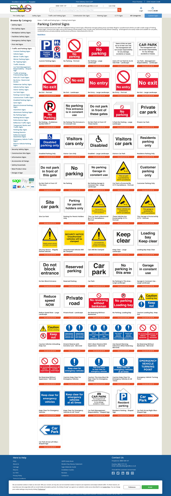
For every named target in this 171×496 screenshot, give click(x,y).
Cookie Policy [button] (106, 487)
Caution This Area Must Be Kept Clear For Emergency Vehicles (98, 379)
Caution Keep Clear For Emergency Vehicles (72, 378)
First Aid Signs (17, 44)
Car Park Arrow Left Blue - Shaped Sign (49, 443)
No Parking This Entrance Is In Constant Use (74, 123)
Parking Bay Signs (20, 130)
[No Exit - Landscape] (74, 83)
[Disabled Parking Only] (50, 144)
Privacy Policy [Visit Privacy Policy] (17, 476)
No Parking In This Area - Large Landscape (122, 282)
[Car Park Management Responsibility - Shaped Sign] (99, 402)
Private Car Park (143, 122)
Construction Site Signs (21, 153)
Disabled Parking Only (47, 153)
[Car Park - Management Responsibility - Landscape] (148, 53)
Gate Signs (17, 103)
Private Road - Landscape (73, 312)
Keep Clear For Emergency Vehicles (49, 411)
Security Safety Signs (20, 149)
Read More (41, 34)
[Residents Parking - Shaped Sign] (123, 402)
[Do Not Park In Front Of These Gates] (99, 114)
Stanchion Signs (19, 110)
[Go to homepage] (23, 8)
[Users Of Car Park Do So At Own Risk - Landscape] (123, 53)
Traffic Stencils (19, 64)
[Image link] (128, 473)
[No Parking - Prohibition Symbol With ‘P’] (50, 114)
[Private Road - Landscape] (74, 304)
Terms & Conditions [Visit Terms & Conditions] (19, 478)
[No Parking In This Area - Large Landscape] (123, 273)
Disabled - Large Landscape (98, 153)
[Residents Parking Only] (148, 144)
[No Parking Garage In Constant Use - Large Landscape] (99, 176)
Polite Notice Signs (20, 120)
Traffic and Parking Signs (22, 48)
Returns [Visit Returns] (15, 470)
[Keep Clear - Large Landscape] (123, 241)
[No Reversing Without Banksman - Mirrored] (148, 336)
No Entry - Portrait (120, 92)
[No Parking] (74, 176)
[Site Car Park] (50, 209)
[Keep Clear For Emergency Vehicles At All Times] (74, 402)
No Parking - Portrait (71, 61)
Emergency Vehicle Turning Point (147, 378)
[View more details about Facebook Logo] (114, 473)
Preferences (132, 487)
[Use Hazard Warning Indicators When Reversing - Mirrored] (123, 336)
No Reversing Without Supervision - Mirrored (47, 378)
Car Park (91, 281)
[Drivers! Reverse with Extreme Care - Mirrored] (74, 336)
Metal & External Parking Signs (22, 106)
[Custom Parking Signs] (50, 53)
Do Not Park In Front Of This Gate (48, 184)
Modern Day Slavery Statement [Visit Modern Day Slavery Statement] (72, 464)
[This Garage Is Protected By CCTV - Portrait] (148, 209)
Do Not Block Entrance (47, 281)
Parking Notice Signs (21, 117)
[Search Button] (119, 10)
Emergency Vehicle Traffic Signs (23, 140)
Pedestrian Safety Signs (22, 84)
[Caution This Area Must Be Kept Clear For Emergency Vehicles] (99, 370)
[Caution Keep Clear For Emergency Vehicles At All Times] (123, 370)
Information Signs (19, 157)
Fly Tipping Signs (19, 62)
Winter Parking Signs (21, 59)
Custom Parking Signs (21, 51)
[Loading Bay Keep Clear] (148, 241)
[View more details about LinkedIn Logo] (123, 473)
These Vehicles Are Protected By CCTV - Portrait (120, 218)
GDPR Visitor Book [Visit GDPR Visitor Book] (68, 461)
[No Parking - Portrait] (74, 53)
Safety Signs (17, 25)
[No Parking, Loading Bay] (123, 304)
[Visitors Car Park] (123, 144)
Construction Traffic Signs (23, 97)
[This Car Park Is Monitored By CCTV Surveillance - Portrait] (99, 209)
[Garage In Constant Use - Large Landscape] (148, 273)
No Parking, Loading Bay (122, 312)
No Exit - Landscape (71, 92)
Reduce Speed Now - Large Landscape (49, 313)
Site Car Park (44, 216)
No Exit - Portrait (45, 92)
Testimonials (23, 1)
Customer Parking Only (146, 183)
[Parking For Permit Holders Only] (74, 209)
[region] (50, 48)
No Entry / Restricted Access (21, 81)
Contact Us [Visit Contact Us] (65, 476)
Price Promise (137, 2)
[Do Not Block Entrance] (50, 273)
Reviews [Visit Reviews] (64, 473)
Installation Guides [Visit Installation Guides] (68, 470)
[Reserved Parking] (74, 273)
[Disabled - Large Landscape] (99, 144)
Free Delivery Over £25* (84, 2)
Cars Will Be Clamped (96, 250)
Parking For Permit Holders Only (73, 217)
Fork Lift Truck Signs (21, 77)
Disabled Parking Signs (22, 100)
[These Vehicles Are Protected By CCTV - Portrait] (123, 209)
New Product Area (19, 169)
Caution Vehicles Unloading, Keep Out (49, 345)
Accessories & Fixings (20, 161)
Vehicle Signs (18, 54)
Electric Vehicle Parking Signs (22, 144)
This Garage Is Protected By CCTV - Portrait (147, 217)
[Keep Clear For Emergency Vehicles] (50, 402)
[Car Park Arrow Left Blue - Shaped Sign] (50, 434)
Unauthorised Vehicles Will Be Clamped (73, 250)
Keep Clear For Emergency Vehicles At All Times (73, 411)
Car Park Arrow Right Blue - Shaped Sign (147, 411)
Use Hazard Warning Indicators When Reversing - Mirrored (123, 345)
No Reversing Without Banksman (96, 313)
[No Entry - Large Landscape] (99, 83)
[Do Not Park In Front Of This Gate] (50, 176)
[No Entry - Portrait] (123, 83)
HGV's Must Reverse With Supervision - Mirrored (97, 345)
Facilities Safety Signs (20, 36)
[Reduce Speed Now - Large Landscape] (50, 304)
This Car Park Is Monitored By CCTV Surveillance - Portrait (98, 218)
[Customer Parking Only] (148, 176)
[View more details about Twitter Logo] (119, 473)
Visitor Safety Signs (20, 90)
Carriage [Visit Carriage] (16, 467)
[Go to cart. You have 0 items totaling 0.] (153, 9)
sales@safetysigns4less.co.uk (87, 6)
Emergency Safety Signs (21, 40)
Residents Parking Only (146, 153)
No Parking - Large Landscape (95, 62)
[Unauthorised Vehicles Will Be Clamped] (74, 241)
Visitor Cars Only (69, 153)
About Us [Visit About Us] (16, 464)
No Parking (67, 183)
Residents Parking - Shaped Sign (123, 411)
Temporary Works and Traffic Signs (22, 126)
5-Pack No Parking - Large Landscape (122, 123)
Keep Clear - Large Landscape (119, 250)
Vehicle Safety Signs (21, 87)
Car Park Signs (18, 92)
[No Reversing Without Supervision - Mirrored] (50, 370)
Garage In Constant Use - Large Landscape (146, 282)
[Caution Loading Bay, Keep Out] (148, 304)
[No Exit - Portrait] (50, 83)
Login (141, 11)
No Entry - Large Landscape (98, 92)
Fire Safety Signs (18, 29)
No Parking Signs (19, 115)
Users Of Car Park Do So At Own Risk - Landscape (123, 62)
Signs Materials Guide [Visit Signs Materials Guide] (69, 467)
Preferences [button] (41, 489)
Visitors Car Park (119, 153)
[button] (141, 9)
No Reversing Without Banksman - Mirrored (145, 345)
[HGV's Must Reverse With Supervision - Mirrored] (99, 336)
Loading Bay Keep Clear (146, 250)
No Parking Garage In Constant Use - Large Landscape (96, 185)
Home (39, 20)
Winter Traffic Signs (20, 56)
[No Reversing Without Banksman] (99, 304)
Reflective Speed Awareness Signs (19, 136)
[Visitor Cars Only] (74, 144)
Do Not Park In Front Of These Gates (97, 123)
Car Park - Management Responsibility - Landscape (147, 62)
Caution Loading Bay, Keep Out (147, 313)
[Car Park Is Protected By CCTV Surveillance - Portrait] (123, 176)
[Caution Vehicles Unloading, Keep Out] (50, 336)
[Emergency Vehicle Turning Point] (148, 370)
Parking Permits (19, 132)
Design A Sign (17, 173)
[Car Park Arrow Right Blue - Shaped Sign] (148, 402)
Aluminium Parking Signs (22, 112)
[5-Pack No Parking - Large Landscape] (123, 114)
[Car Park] (99, 273)
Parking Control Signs (21, 95)
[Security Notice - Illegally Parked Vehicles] (50, 241)
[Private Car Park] (148, 114)
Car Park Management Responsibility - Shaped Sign (22, 68)
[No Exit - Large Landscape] (148, 83)
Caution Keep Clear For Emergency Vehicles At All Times (122, 379)
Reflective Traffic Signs (22, 123)
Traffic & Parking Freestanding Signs (20, 74)
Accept (150, 487)
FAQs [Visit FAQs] (14, 461)
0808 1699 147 (61, 6)
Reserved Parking (69, 281)
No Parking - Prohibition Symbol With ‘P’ (48, 123)
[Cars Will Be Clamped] (99, 241)
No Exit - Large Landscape (147, 92)
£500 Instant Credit (153, 2)
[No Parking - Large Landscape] (99, 53)
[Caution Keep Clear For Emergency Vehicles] (74, 370)
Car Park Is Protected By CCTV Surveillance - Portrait (123, 184)
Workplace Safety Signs (21, 32)
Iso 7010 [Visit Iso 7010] (15, 473)
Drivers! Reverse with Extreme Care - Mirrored (72, 345)
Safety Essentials (19, 165)
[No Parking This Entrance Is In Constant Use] (74, 114)
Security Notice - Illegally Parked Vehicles (48, 250)
